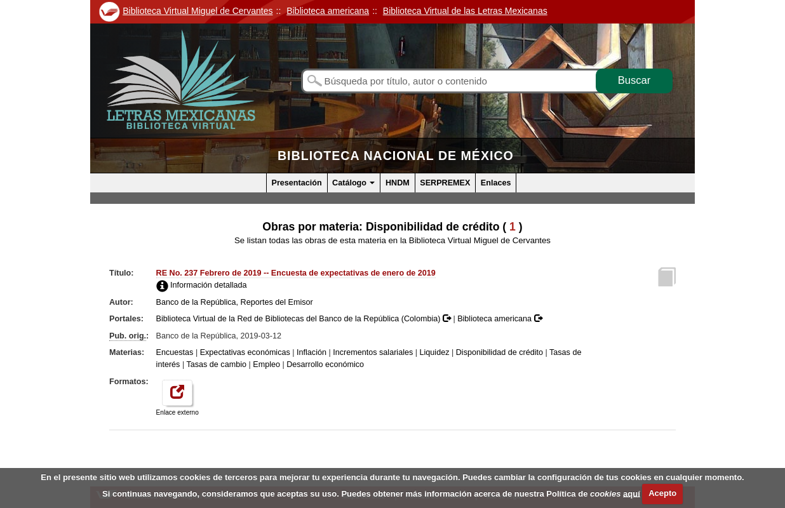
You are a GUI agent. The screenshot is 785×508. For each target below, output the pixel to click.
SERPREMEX (445, 182)
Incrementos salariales (373, 352)
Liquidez (435, 352)
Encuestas (175, 352)
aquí (631, 493)
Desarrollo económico (325, 364)
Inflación (311, 352)
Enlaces (496, 182)
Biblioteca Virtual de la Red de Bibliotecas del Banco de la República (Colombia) (304, 318)
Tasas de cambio (216, 364)
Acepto (662, 493)
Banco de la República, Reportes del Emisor (234, 302)
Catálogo (353, 182)
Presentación (297, 182)
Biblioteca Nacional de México (396, 156)
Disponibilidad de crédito (499, 352)
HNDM (398, 182)
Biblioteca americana (499, 318)
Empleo (266, 364)
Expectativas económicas (245, 352)
